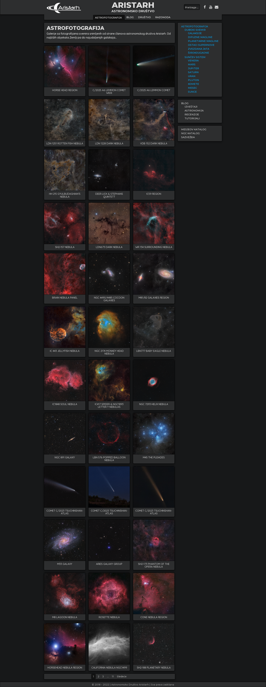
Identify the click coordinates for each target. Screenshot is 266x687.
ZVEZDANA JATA (198, 48)
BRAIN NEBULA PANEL (65, 297)
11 (113, 676)
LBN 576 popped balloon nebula (109, 459)
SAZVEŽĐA (188, 137)
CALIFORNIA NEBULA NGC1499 (109, 667)
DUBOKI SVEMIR (195, 29)
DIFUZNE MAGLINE (200, 37)
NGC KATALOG (190, 133)
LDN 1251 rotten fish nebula (64, 143)
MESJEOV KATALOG (193, 129)
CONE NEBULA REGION (153, 617)
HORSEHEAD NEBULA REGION (65, 667)
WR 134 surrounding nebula (153, 247)
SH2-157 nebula (64, 247)
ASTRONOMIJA (194, 110)
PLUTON (193, 80)
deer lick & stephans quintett (109, 195)
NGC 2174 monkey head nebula (109, 352)
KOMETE (193, 83)
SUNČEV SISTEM (195, 57)
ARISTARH (133, 5)
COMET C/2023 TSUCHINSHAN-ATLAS (64, 512)
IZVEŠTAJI (191, 106)
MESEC (192, 87)
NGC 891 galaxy (65, 457)
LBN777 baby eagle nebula (153, 351)
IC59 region (153, 194)
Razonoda (162, 17)
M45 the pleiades (154, 457)
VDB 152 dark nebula (153, 143)
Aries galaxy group (109, 564)
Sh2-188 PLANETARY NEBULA (154, 667)
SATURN (193, 72)
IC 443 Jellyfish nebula (65, 351)
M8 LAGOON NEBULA (64, 617)
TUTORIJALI (192, 118)
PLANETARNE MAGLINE (203, 41)
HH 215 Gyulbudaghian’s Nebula (64, 195)
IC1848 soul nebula (64, 404)
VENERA (193, 60)
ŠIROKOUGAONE (198, 52)
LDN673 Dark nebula (109, 247)
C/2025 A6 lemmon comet (153, 90)
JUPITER (193, 68)
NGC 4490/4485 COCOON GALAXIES (109, 299)
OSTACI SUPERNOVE (201, 44)
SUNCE (192, 91)
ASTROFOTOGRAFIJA (108, 17)
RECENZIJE (192, 114)
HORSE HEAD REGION (64, 90)
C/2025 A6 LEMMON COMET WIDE (109, 91)
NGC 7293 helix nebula (153, 404)
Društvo (144, 17)
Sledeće (122, 676)
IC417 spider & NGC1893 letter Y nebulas (109, 405)
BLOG (130, 17)
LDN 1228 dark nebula (109, 143)
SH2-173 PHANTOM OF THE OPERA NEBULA (153, 565)
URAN (191, 76)
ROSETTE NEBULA (109, 617)
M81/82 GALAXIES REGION (154, 297)
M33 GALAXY (64, 564)
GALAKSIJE (195, 33)
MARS (191, 64)
